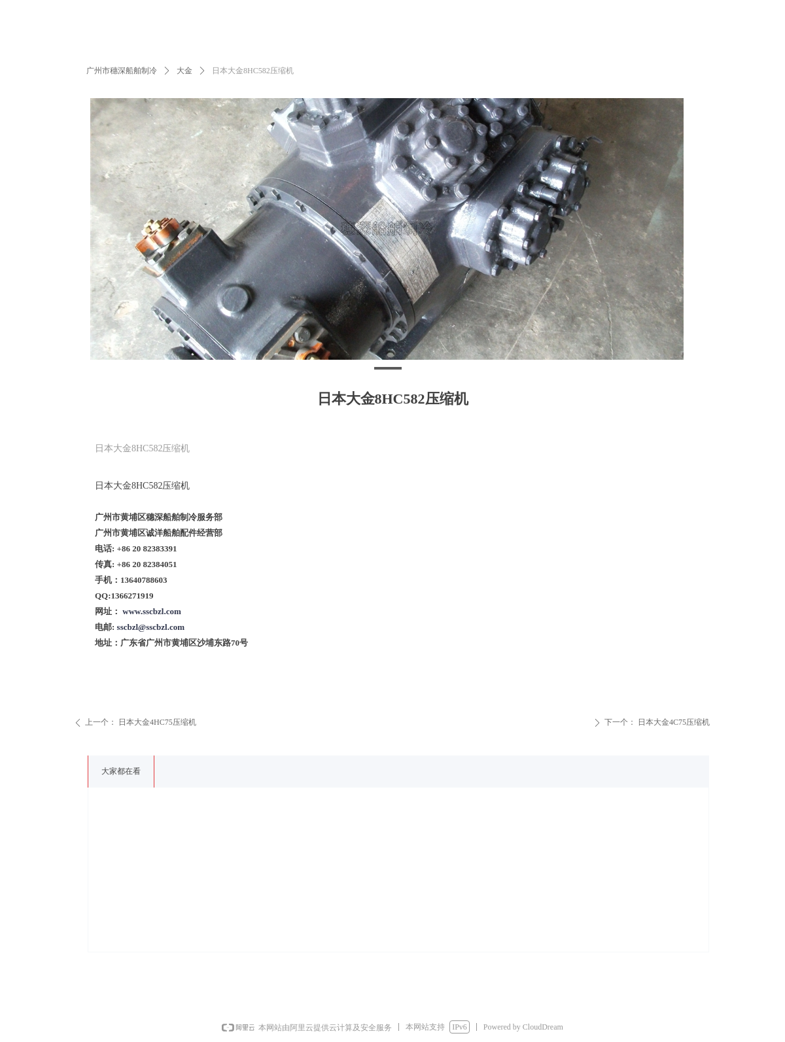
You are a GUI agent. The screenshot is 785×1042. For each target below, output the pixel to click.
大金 (184, 70)
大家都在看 (121, 771)
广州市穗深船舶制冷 (121, 70)
